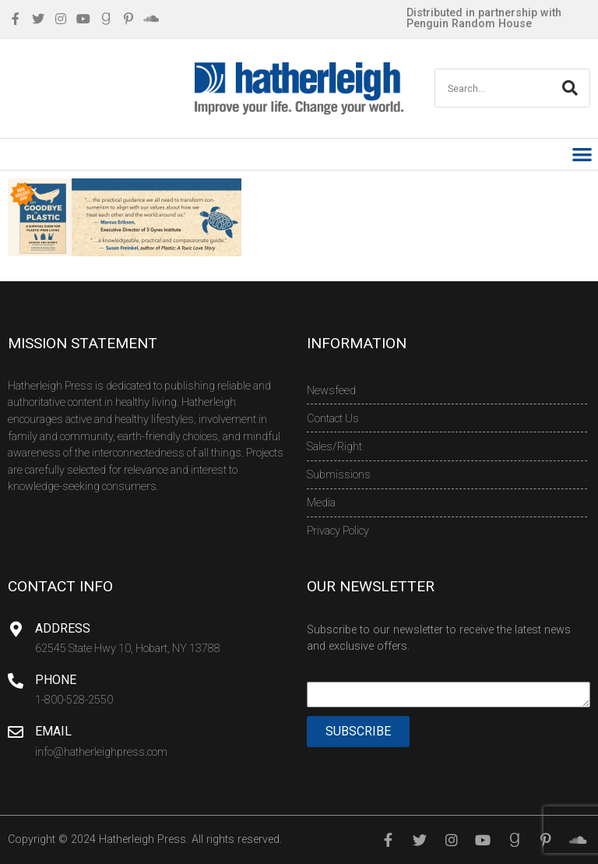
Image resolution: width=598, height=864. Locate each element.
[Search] (570, 88)
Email (53, 731)
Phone (55, 679)
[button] (583, 155)
